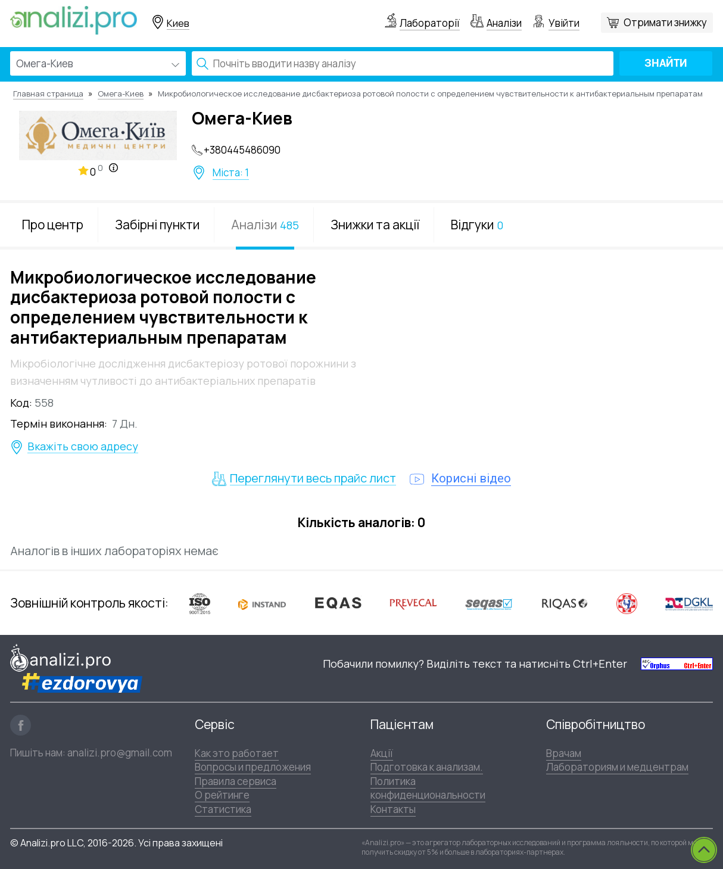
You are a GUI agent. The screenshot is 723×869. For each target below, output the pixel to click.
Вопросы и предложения (253, 767)
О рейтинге (222, 795)
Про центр (52, 224)
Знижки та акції (375, 224)
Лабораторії (430, 23)
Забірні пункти (157, 224)
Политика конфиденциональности (427, 788)
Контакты (393, 809)
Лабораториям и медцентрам (617, 767)
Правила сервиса (235, 781)
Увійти (564, 23)
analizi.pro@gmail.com (119, 752)
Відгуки (477, 224)
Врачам (563, 753)
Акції (381, 753)
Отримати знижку (665, 22)
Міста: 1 (231, 172)
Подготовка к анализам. (426, 767)
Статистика (223, 809)
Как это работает (237, 753)
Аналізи (504, 23)
